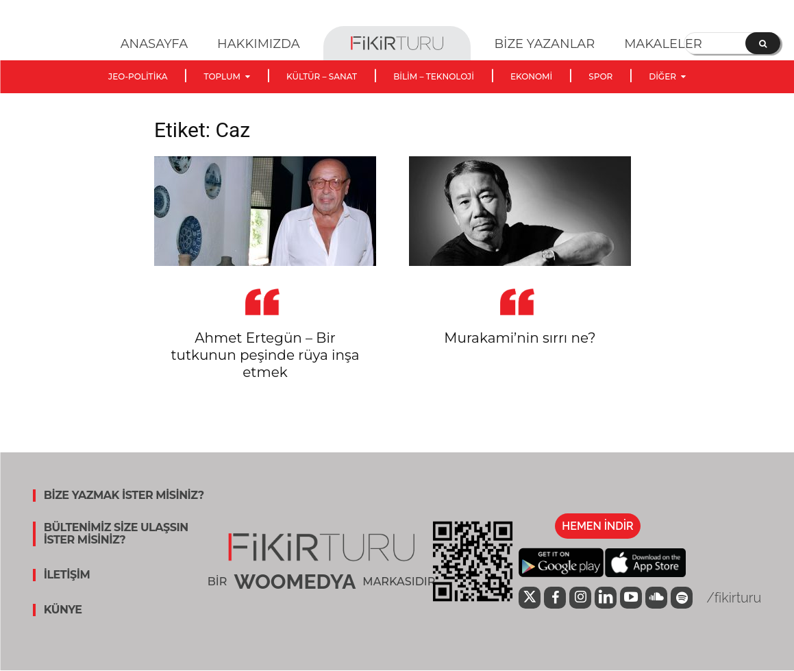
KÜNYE (63, 610)
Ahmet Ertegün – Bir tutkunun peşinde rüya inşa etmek (265, 355)
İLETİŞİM (67, 575)
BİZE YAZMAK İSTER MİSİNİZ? (124, 495)
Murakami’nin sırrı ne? (519, 338)
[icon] (530, 599)
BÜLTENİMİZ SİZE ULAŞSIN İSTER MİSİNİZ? (116, 534)
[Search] (762, 43)
